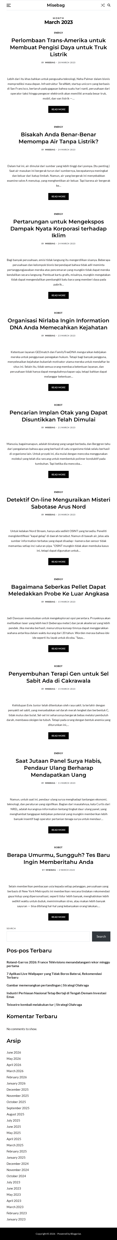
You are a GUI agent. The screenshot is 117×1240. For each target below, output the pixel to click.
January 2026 (16, 1083)
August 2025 (15, 1114)
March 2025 (15, 1145)
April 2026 (14, 1065)
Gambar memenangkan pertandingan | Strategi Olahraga (48, 985)
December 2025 (18, 1089)
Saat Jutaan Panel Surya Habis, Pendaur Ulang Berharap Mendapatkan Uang (58, 768)
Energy (58, 32)
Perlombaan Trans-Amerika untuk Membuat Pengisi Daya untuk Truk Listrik (58, 47)
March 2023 (15, 1207)
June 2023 (14, 1188)
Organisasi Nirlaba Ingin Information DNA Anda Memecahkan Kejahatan (58, 324)
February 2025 (17, 1151)
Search (11, 928)
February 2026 (17, 1077)
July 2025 (13, 1120)
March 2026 (15, 1071)
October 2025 (16, 1102)
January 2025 (16, 1157)
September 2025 (18, 1108)
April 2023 (14, 1201)
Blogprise (76, 1233)
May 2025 (14, 1133)
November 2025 (18, 1095)
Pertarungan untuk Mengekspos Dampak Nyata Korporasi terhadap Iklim (58, 228)
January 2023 (16, 1219)
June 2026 (14, 1052)
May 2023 (14, 1194)
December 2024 (18, 1163)
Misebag (56, 5)
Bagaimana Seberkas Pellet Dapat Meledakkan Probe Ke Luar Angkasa (58, 590)
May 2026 (14, 1058)
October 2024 (16, 1176)
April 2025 (14, 1139)
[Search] (109, 5)
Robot (58, 312)
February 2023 (17, 1213)
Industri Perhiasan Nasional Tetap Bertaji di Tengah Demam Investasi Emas (56, 995)
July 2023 (13, 1182)
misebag (50, 62)
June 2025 (14, 1126)
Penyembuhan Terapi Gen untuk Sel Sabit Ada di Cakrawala (58, 677)
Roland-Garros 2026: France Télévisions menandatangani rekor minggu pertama (58, 964)
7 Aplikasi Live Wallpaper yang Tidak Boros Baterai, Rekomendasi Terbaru (54, 975)
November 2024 (18, 1170)
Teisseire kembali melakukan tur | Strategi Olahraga (44, 1004)
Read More (59, 109)
